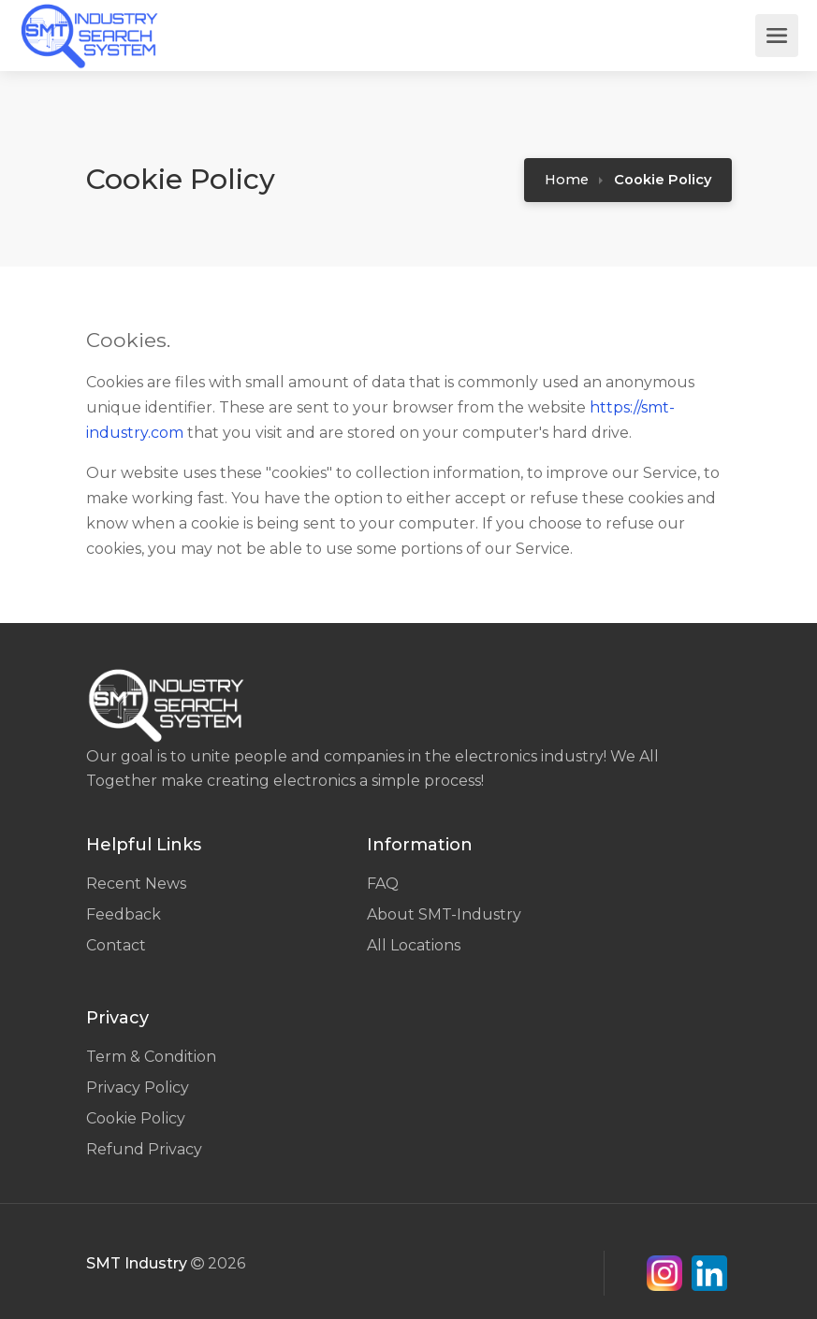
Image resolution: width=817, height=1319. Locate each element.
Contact (116, 945)
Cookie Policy (135, 1118)
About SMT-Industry (444, 914)
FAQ (383, 883)
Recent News (136, 883)
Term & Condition (151, 1056)
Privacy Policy (137, 1087)
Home (567, 179)
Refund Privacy (144, 1149)
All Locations (413, 945)
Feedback (123, 914)
